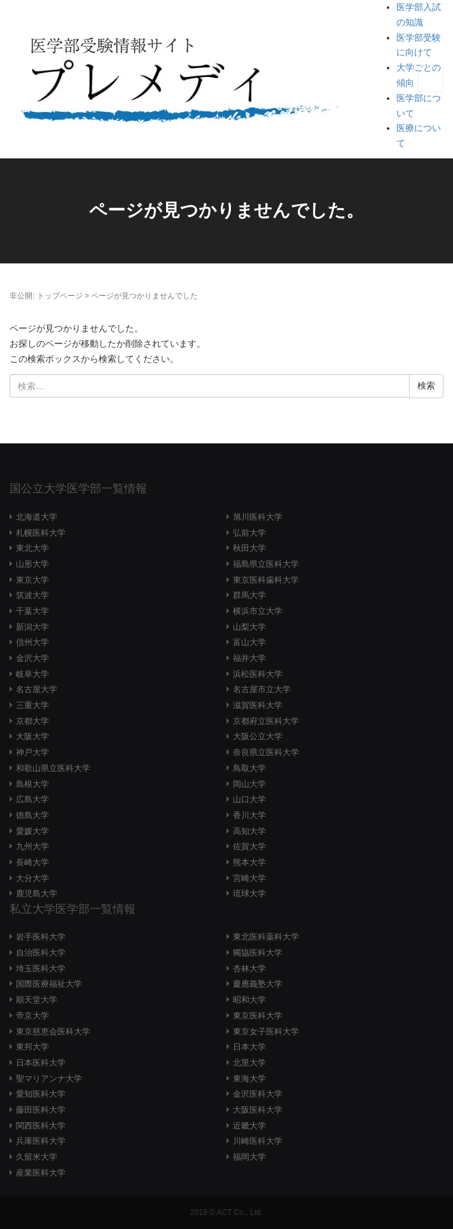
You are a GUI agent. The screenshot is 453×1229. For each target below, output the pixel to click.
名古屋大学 (36, 689)
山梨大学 (249, 627)
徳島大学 (32, 815)
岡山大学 (249, 784)
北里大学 (249, 1062)
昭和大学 (249, 999)
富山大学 (249, 642)
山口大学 (249, 799)
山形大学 (32, 564)
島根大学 (32, 784)
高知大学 (249, 831)
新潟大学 (32, 627)
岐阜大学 (32, 674)
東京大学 (32, 580)
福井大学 (249, 658)
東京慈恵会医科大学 (53, 1031)
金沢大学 (32, 658)
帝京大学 (32, 1015)
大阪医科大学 (257, 1109)
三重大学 (32, 705)
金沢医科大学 (257, 1094)
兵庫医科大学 (41, 1141)
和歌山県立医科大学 (53, 768)
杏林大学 (249, 968)
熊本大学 (249, 862)
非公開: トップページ (46, 295)
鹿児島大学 (36, 893)
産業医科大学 (41, 1172)
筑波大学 (32, 595)
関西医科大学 (41, 1125)
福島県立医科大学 (266, 564)
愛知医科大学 (41, 1094)
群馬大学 (249, 595)
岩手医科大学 (41, 936)
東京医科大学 (257, 1015)
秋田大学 (249, 548)
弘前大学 (249, 533)
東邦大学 (32, 1047)
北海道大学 (36, 517)
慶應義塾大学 (257, 984)
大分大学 (32, 878)
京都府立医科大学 (266, 721)
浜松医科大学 (257, 674)
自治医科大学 (41, 952)
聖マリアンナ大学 (49, 1078)
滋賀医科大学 (257, 705)
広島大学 (32, 799)
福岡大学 (249, 1157)
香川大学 (249, 815)
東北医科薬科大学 (266, 936)
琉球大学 (249, 893)
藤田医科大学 (41, 1109)
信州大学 (32, 642)
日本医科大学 (41, 1062)
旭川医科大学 (257, 517)
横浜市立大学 (257, 611)
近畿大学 (249, 1125)
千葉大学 (32, 611)
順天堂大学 (36, 999)
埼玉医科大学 (41, 968)
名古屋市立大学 (262, 689)
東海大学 (249, 1078)
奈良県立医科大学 (266, 752)
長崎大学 (32, 862)
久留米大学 (36, 1157)
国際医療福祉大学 (49, 984)
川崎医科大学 (257, 1141)
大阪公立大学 (257, 736)
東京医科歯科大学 (266, 580)
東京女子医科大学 (266, 1031)
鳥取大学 (249, 768)
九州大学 (32, 846)
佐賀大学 (249, 846)
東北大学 (32, 548)
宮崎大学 (249, 878)
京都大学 (32, 721)
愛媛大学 (32, 831)
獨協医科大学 (257, 952)
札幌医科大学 (41, 533)
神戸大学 (32, 752)
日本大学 (249, 1047)
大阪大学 (32, 736)
